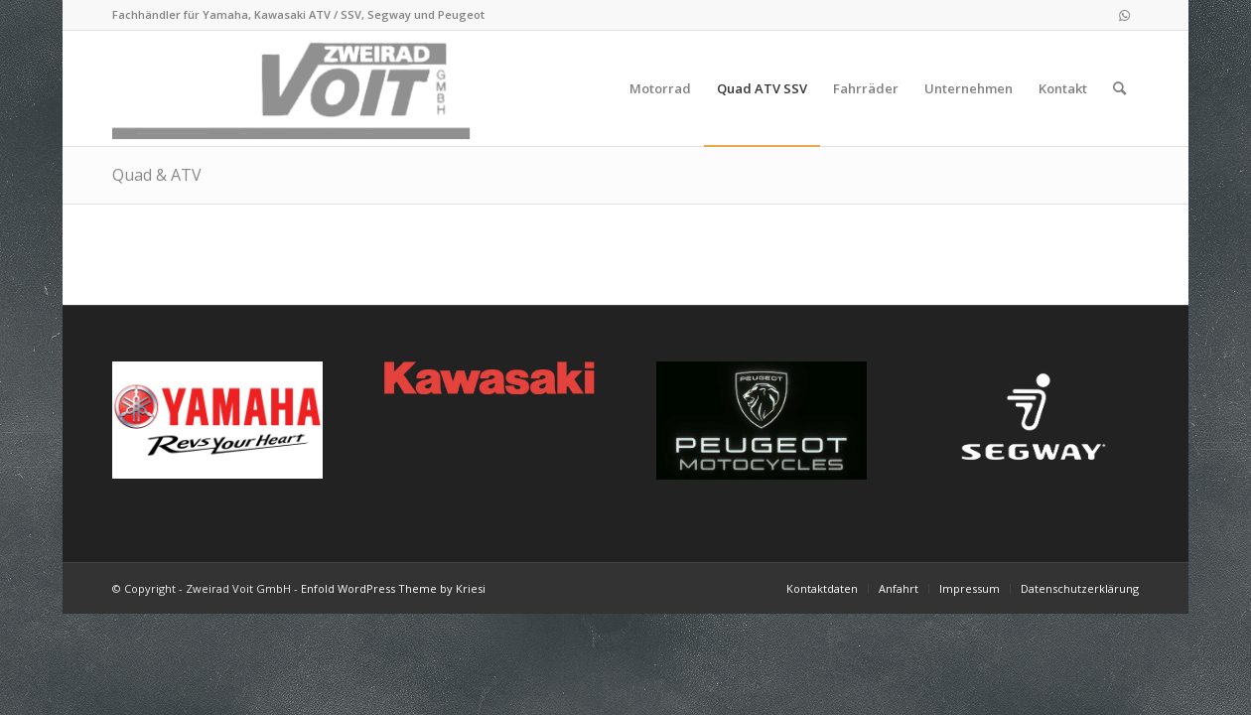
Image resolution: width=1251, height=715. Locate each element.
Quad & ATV (157, 175)
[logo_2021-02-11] (295, 88)
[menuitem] (660, 88)
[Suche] (1119, 88)
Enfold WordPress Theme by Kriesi (393, 588)
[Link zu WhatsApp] (1124, 15)
